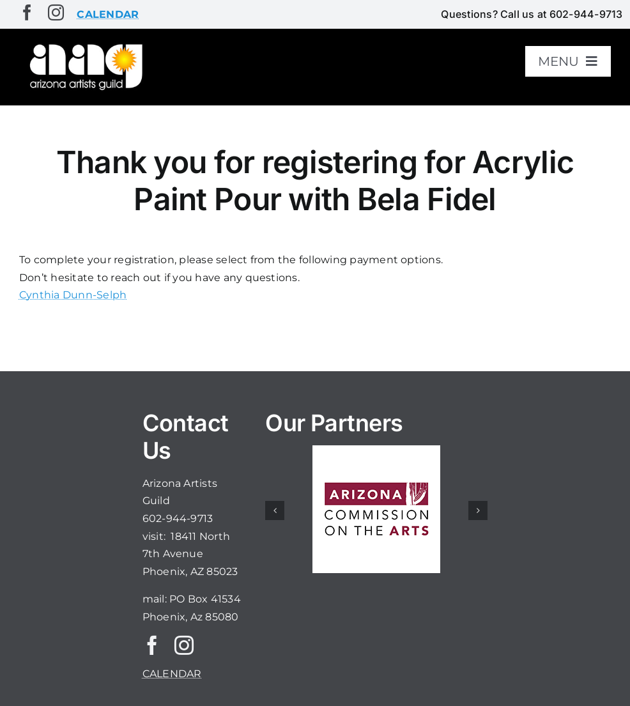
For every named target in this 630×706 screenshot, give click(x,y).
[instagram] (56, 12)
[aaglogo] (84, 46)
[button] (274, 510)
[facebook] (27, 12)
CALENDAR (172, 674)
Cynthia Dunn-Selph (73, 295)
